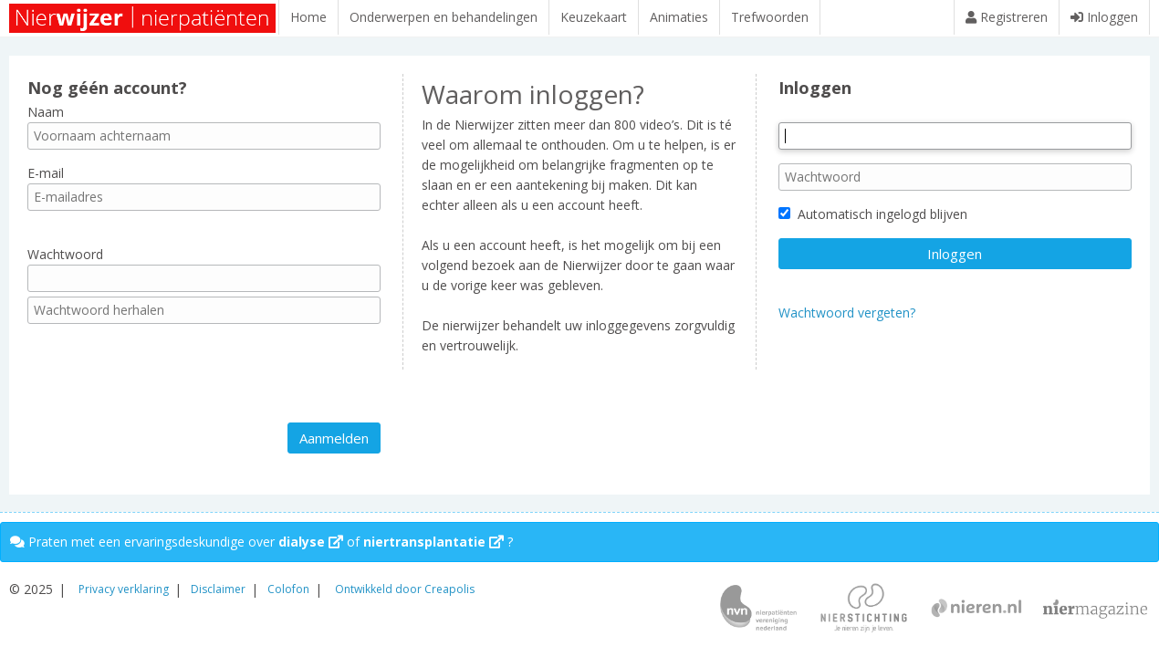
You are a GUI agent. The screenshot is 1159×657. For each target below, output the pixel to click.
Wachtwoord (65, 263)
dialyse (310, 541)
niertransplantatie (433, 541)
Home (308, 17)
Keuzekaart (593, 17)
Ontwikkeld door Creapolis (405, 589)
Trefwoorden (770, 17)
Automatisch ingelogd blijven (872, 223)
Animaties (679, 17)
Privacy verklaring (123, 589)
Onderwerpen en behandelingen (444, 17)
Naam (45, 120)
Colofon (288, 589)
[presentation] (166, 382)
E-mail (45, 182)
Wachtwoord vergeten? (846, 321)
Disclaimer (218, 589)
